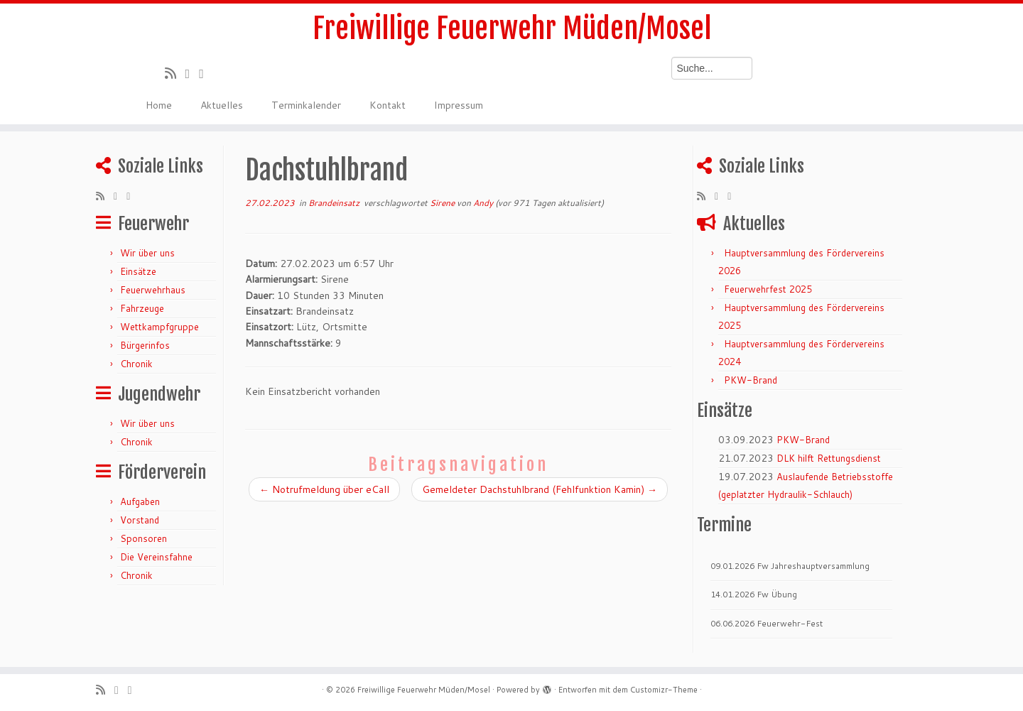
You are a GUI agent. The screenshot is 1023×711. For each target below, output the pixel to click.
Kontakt (387, 105)
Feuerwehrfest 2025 (768, 289)
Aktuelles (221, 105)
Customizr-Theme (664, 689)
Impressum (458, 105)
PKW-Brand (750, 380)
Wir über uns (147, 252)
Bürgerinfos (145, 345)
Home (159, 105)
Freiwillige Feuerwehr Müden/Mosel (512, 28)
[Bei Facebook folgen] (206, 73)
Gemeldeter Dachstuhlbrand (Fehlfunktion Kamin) (539, 489)
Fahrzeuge (142, 308)
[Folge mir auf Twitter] (192, 73)
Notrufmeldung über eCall (324, 489)
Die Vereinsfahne (156, 556)
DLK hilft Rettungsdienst (828, 458)
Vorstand (139, 520)
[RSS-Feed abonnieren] (175, 73)
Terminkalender (306, 105)
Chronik (136, 363)
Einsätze (138, 271)
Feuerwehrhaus (152, 289)
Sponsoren (143, 538)
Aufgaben (140, 501)
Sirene (443, 203)
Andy (483, 203)
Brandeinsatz (335, 203)
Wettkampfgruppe (159, 326)
